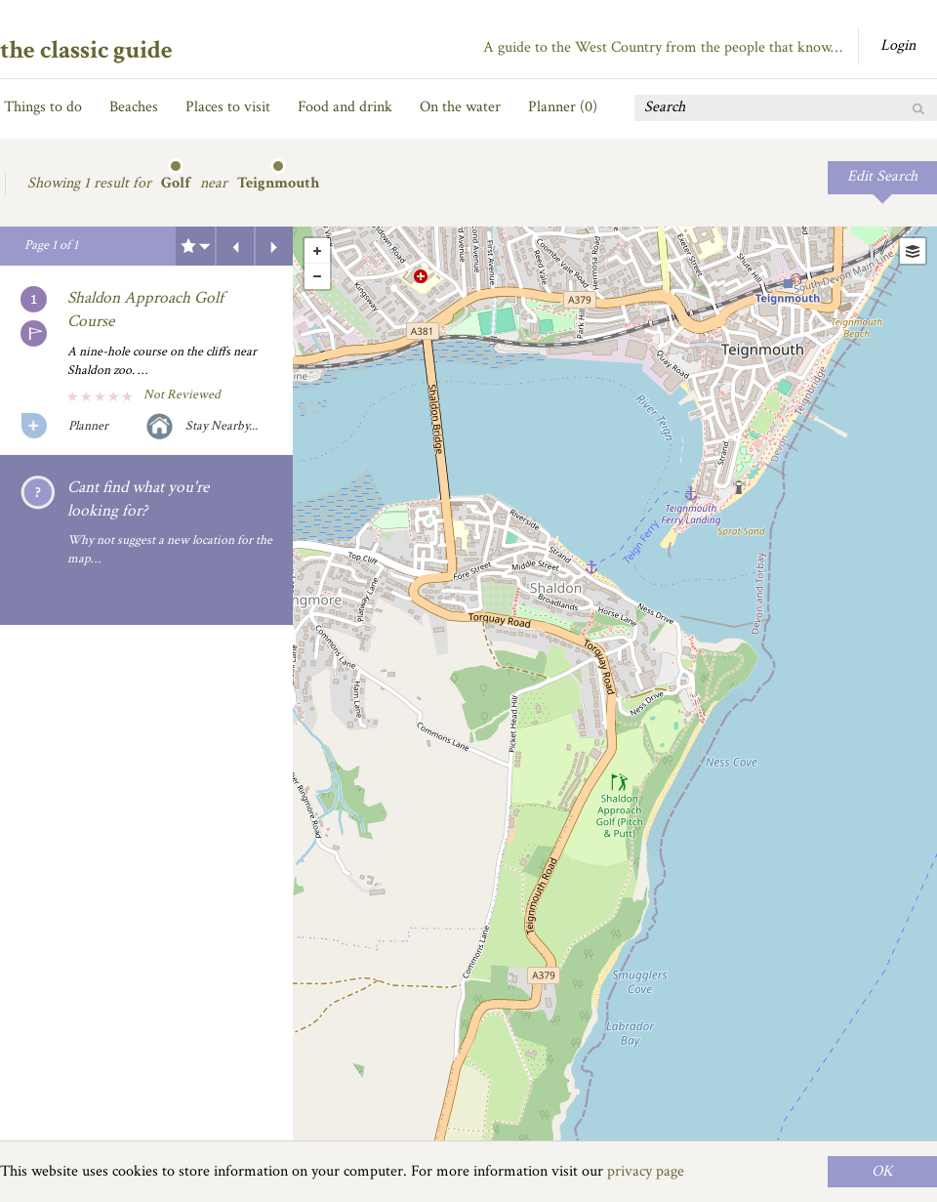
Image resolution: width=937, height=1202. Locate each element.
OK (882, 1171)
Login (898, 45)
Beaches (133, 107)
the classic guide (86, 49)
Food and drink (345, 107)
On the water (460, 107)
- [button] (317, 276)
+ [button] (317, 251)
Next (274, 246)
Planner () (562, 107)
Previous (235, 246)
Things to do (43, 107)
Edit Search (882, 176)
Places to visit (227, 107)
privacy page (645, 1171)
